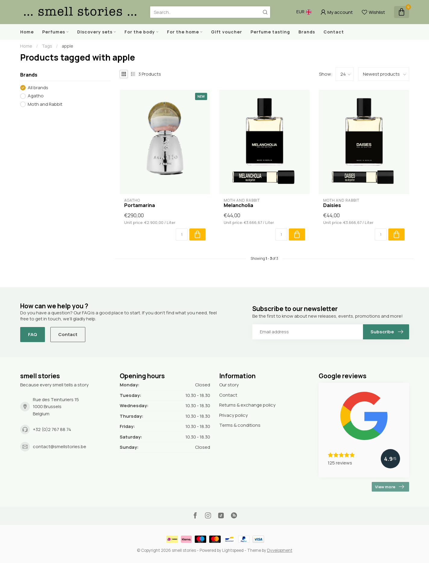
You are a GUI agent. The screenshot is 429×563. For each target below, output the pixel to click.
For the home (183, 32)
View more (389, 486)
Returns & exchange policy (247, 405)
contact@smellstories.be (59, 446)
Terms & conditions (239, 425)
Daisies (332, 205)
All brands (38, 87)
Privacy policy (233, 415)
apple (67, 46)
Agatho (36, 96)
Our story (229, 385)
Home (27, 32)
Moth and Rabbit (45, 104)
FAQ (32, 334)
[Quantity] (182, 234)
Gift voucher (226, 32)
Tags (47, 46)
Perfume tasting (270, 32)
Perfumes (53, 32)
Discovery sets (94, 32)
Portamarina (139, 205)
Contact (333, 32)
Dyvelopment (279, 550)
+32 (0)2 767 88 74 (52, 429)
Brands (306, 32)
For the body (140, 32)
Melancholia (238, 205)
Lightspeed (233, 550)
